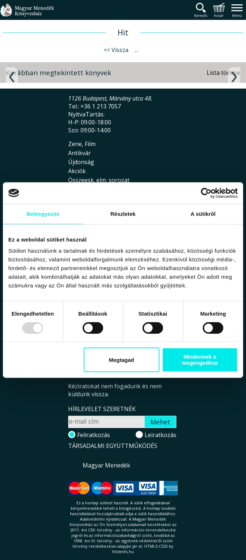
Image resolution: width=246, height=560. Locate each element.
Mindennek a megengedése (200, 360)
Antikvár (79, 153)
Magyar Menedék (106, 465)
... (136, 50)
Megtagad (121, 360)
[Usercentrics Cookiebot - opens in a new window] (206, 193)
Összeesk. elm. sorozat (98, 180)
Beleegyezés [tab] (42, 214)
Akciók (77, 171)
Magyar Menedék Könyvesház (27, 14)
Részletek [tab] (123, 214)
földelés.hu (123, 551)
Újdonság (81, 162)
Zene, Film (82, 144)
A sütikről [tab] (203, 214)
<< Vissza (116, 50)
